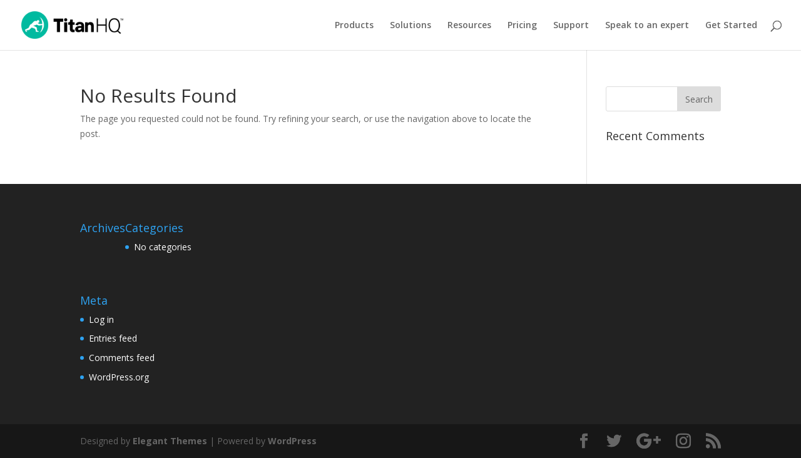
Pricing (522, 26)
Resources (469, 26)
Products (354, 26)
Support (571, 26)
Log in (101, 319)
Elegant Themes (170, 441)
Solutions (410, 26)
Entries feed (113, 338)
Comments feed (122, 358)
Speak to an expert (647, 26)
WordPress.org (119, 377)
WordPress (292, 441)
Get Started (731, 26)
